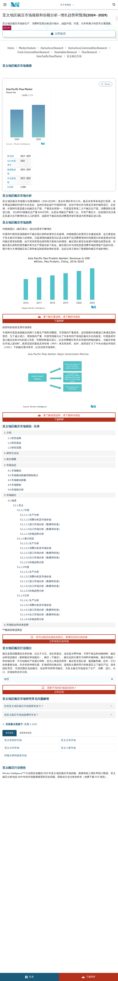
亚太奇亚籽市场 (13, 740)
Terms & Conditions (70, 851)
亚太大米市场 (11, 747)
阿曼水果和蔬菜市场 (15, 755)
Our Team (64, 803)
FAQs (62, 824)
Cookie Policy (66, 857)
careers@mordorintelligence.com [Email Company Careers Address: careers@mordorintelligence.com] (19, 941)
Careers (6, 851)
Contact (63, 837)
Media (5, 817)
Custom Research (12, 837)
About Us (7, 803)
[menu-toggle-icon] (4, 4)
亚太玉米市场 (68, 740)
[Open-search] (114, 4)
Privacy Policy (9, 857)
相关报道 (10, 733)
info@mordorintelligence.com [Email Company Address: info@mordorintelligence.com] (22, 906)
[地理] (112, 679)
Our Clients (8, 810)
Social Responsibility (70, 817)
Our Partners (66, 810)
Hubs (62, 844)
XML (4, 864)
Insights (6, 830)
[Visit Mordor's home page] (14, 4)
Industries (7, 844)
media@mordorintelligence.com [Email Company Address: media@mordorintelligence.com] (24, 917)
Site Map (63, 864)
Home (5, 797)
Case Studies (66, 830)
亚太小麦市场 (68, 747)
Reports (63, 797)
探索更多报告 (26, 733)
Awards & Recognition (14, 824)
